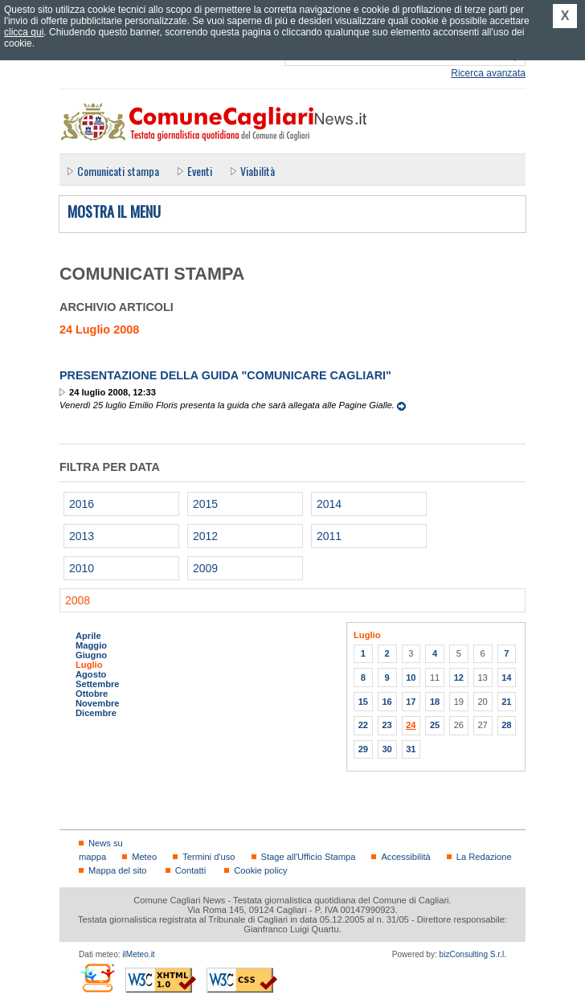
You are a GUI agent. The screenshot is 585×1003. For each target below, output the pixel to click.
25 (435, 725)
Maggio (91, 645)
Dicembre (96, 713)
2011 (329, 536)
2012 (205, 536)
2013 (81, 536)
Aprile (88, 636)
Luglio (89, 664)
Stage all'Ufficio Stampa (308, 857)
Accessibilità (405, 857)
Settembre (98, 684)
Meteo (144, 857)
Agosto (91, 674)
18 (435, 701)
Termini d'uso (208, 857)
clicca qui (23, 32)
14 (506, 677)
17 (410, 701)
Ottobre (92, 693)
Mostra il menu (114, 212)
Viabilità (257, 170)
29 (363, 749)
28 (506, 725)
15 (363, 701)
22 (363, 725)
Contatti (190, 870)
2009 (205, 568)
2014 (329, 503)
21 (506, 701)
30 (386, 749)
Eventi (199, 170)
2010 (81, 568)
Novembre (98, 703)
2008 (77, 600)
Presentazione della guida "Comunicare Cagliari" (225, 375)
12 (459, 677)
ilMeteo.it (138, 954)
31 (410, 749)
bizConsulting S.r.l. (473, 954)
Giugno (91, 655)
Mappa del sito (117, 870)
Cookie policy (260, 870)
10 (410, 677)
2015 (205, 503)
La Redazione (484, 857)
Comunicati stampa (118, 170)
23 (386, 725)
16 (386, 701)
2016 (81, 503)
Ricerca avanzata (488, 73)
